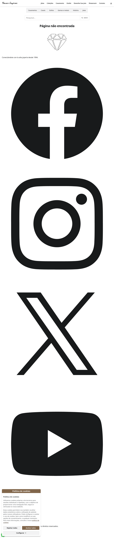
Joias (84, 10)
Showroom (93, 3)
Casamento (60, 3)
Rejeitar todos (12, 528)
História (76, 10)
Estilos (51, 10)
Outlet (69, 3)
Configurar (21, 533)
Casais (43, 10)
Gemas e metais (63, 10)
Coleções (50, 3)
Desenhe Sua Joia (80, 3)
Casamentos (32, 10)
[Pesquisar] (84, 17)
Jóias (42, 3)
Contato (102, 3)
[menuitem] (42, 3)
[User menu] (111, 3)
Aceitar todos (31, 528)
